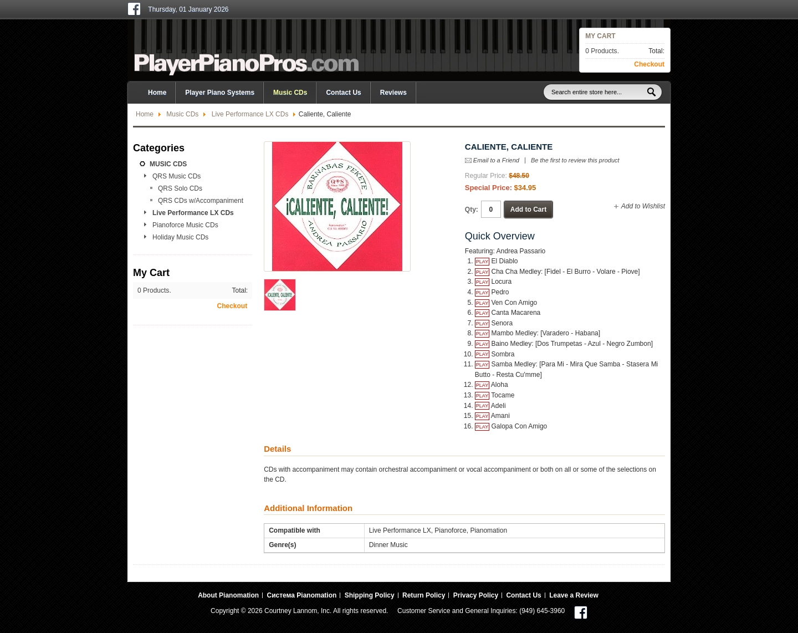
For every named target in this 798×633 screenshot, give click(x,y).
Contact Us (343, 92)
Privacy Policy (475, 595)
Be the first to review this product (575, 160)
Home (145, 114)
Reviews (393, 92)
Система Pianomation (301, 595)
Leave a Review (573, 595)
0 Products (601, 51)
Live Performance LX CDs (250, 114)
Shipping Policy (370, 595)
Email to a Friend (496, 160)
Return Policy (423, 595)
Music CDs (182, 114)
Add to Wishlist (643, 206)
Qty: (471, 209)
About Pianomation (228, 595)
